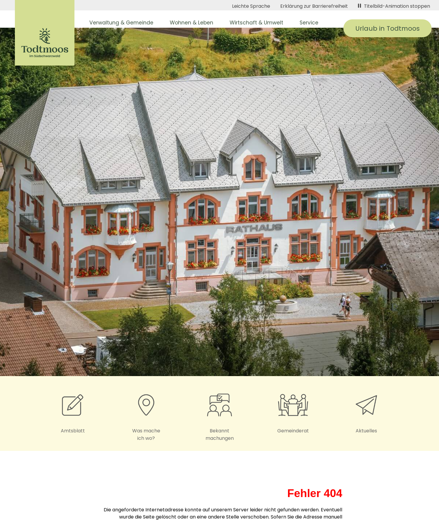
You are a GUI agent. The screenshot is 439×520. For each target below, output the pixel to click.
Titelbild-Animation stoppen (394, 6)
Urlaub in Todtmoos (387, 28)
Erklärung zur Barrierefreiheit (314, 6)
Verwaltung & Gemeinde (121, 22)
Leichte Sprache (251, 6)
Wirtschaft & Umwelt (256, 22)
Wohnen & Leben (191, 22)
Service (309, 22)
